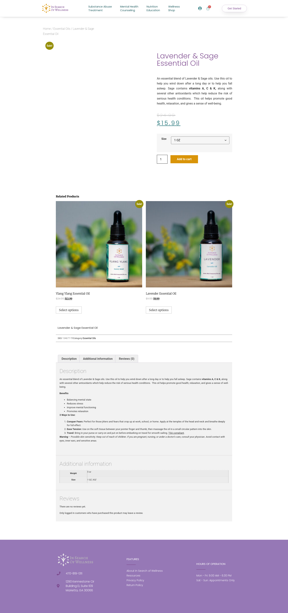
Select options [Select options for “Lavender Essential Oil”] (159, 310)
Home (47, 28)
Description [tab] (69, 358)
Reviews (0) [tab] (126, 358)
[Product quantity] (162, 159)
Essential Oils (61, 28)
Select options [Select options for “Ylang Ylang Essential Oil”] (69, 310)
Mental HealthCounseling (129, 8)
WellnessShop (174, 8)
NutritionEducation (153, 8)
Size (164, 139)
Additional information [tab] (98, 358)
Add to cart (184, 159)
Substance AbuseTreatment (100, 8)
